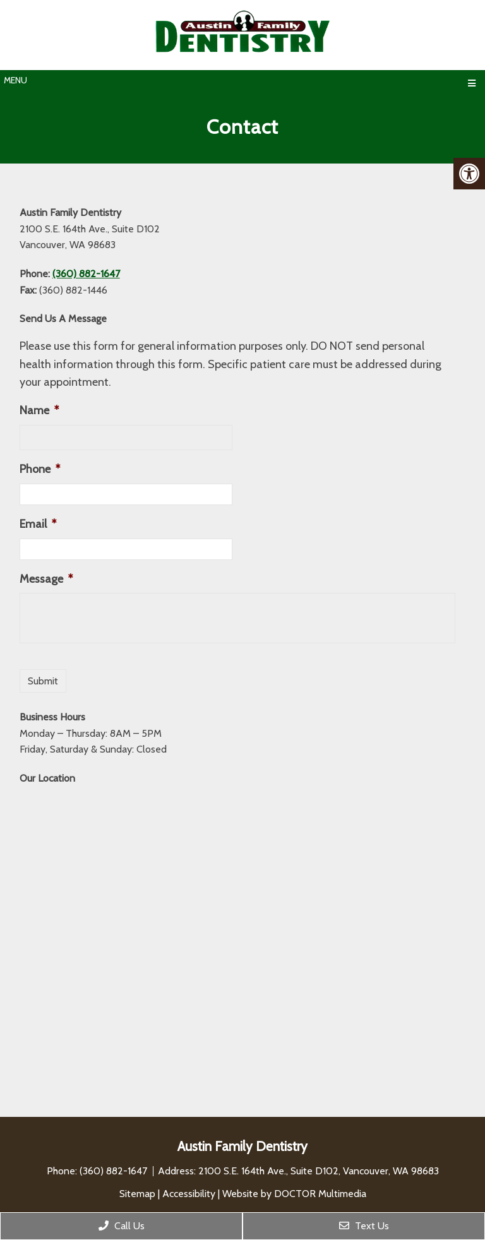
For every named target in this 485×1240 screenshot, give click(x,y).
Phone (40, 469)
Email (38, 524)
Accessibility (188, 1194)
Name (39, 410)
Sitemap (137, 1194)
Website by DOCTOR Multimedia (294, 1194)
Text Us (364, 1226)
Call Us (122, 1226)
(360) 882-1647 (86, 274)
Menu (15, 80)
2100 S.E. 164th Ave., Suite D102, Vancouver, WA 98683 (318, 1171)
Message (46, 579)
